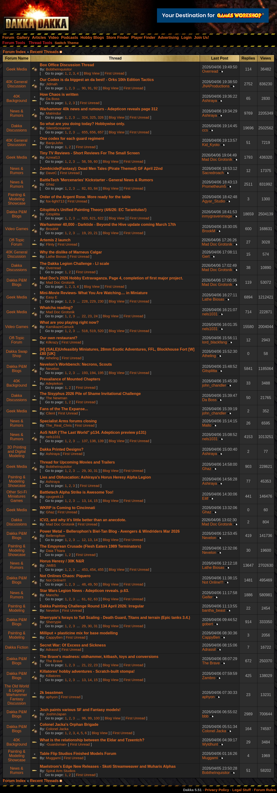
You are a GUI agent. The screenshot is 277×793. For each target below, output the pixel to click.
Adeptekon (54, 383)
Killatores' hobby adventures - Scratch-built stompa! (87, 671)
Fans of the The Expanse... (64, 409)
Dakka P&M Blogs (17, 214)
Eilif (205, 498)
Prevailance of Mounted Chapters (70, 379)
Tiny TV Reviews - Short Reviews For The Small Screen (90, 153)
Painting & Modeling (16, 608)
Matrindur (53, 113)
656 (93, 132)
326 (101, 117)
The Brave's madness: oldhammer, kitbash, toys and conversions (99, 657)
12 (84, 540)
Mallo (206, 425)
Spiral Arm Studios (60, 771)
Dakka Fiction (16, 647)
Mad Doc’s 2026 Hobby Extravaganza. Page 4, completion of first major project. (111, 278)
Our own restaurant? (58, 338)
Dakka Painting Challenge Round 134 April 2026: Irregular (92, 606)
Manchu (52, 595)
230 (101, 301)
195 (101, 373)
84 (96, 188)
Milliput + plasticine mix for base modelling (79, 633)
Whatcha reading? (56, 308)
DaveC (51, 173)
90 (84, 88)
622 (101, 218)
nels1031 (210, 314)
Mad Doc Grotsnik (217, 159)
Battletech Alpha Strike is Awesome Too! (77, 492)
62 (90, 599)
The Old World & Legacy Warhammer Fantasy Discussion (16, 694)
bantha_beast (213, 610)
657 (101, 132)
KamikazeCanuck (60, 327)
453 (85, 569)
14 (90, 501)
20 (90, 233)
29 (84, 471)
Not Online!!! (56, 580)
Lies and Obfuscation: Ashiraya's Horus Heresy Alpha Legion (95, 477)
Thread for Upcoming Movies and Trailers (77, 462)
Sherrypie (53, 622)
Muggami (53, 758)
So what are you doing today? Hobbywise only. (82, 124)
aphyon (52, 697)
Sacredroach (213, 173)
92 (96, 88)
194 (93, 373)
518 (85, 331)
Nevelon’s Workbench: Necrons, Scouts (76, 364)
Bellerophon (55, 536)
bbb (205, 716)
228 (85, 301)
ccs (205, 130)
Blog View (91, 73)
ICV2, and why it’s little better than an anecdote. (83, 520)
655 (85, 132)
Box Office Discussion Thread (67, 65)
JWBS (51, 565)
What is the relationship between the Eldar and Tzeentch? (92, 740)
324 (85, 117)
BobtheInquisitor (59, 69)
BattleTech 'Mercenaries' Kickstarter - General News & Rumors (96, 180)
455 (101, 569)
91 (90, 88)
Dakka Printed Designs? (62, 449)
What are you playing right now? (69, 322)
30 (90, 471)
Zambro (208, 678)
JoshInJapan (56, 714)
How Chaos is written (59, 94)
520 (101, 331)
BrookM (52, 229)
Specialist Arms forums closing (68, 421)
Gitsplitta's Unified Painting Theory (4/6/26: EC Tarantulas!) (93, 210)
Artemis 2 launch (55, 240)
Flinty (50, 244)
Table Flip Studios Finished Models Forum (78, 754)
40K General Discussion (16, 84)
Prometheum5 (214, 186)
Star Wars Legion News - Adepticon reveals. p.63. (84, 591)
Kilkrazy (52, 342)
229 (93, 301)
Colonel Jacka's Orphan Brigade (69, 724)
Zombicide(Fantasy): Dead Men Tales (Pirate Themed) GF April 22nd (101, 169)
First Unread (115, 73)
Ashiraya (209, 101)
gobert (207, 624)
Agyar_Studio (213, 201)
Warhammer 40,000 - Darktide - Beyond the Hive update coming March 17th (108, 224)
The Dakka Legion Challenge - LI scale (74, 264)
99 (90, 718)
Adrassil (52, 649)
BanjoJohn (54, 143)
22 (84, 316)
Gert (205, 256)
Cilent (50, 413)
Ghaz (50, 184)
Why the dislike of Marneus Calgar (71, 252)
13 (84, 501)
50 (96, 584)
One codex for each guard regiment (72, 138)
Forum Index (14, 52)
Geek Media (16, 69)
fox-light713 (55, 201)
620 (85, 218)
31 (96, 471)
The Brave (54, 661)
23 (90, 316)
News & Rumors (16, 113)
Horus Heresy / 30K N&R (62, 561)
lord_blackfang (214, 342)
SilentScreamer (58, 128)
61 (84, 599)
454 (93, 569)
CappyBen (54, 637)
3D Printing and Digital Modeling (16, 451)
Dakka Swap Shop (16, 353)
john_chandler (214, 385)
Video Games (16, 229)
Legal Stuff (241, 790)
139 (101, 441)
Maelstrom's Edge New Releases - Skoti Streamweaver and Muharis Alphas (108, 766)
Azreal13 (53, 157)
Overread (210, 71)
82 (84, 188)
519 (93, 331)
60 (96, 161)
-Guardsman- (56, 744)
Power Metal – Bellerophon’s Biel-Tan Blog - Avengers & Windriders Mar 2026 (110, 531)
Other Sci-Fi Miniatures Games (16, 496)
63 (96, 599)
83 (90, 188)
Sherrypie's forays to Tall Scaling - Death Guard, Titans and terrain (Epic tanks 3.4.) (115, 618)
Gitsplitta (53, 214)
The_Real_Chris (59, 425)
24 (96, 316)
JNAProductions (216, 86)
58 (84, 161)
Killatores (53, 676)
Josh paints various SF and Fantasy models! (80, 710)
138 (93, 441)
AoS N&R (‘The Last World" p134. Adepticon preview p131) (93, 432)
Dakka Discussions (16, 128)
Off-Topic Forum (16, 242)
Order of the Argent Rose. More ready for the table (85, 197)
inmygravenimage (217, 216)
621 (93, 218)
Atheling (52, 358)
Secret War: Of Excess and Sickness (73, 645)
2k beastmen (51, 693)
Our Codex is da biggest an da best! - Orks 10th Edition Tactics (97, 80)
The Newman (56, 398)
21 (96, 233)
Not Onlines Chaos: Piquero (65, 576)
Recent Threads (44, 52)
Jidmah (51, 84)
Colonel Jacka (57, 729)
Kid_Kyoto (211, 145)
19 (84, 233)
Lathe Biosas (56, 256)
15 (96, 501)
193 (85, 373)
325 (93, 117)
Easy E (51, 297)
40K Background (16, 98)
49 (90, 584)
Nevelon (52, 369)
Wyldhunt (210, 744)
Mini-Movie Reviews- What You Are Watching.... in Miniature (94, 293)
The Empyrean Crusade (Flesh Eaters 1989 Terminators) (90, 546)
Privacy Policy (217, 790)
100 (97, 718)
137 (85, 441)
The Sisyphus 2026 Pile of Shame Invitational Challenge (90, 394)
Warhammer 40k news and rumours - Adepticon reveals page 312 (99, 109)
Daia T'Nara (55, 551)
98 (84, 718)
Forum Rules (265, 790)
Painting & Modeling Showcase (17, 199)
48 (84, 584)
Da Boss (53, 99)
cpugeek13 (54, 497)
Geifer (207, 597)
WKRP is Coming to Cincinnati (67, 508)
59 (90, 161)
